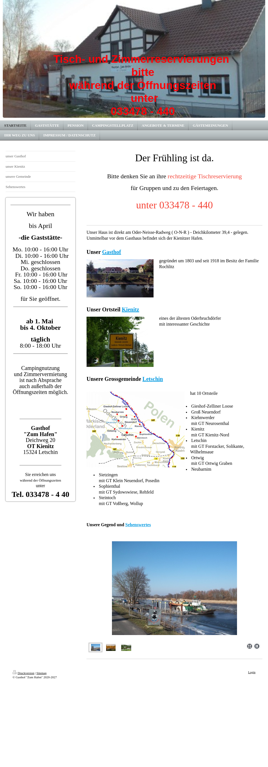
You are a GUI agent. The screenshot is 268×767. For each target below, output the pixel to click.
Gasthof (111, 252)
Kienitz (130, 309)
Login (251, 672)
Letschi (151, 379)
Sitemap (42, 673)
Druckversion (23, 673)
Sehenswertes (138, 524)
